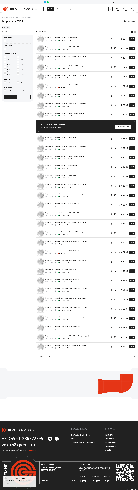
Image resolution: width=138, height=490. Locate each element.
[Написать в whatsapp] (48, 2)
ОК (8, 484)
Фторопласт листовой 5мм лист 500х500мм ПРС (61, 165)
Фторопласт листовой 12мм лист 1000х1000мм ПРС (62, 279)
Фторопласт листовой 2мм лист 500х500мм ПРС (61, 37)
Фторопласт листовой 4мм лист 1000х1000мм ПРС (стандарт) (66, 104)
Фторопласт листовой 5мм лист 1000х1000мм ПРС (62, 175)
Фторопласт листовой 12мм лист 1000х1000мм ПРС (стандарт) (67, 288)
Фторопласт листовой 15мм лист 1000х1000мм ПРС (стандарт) (67, 307)
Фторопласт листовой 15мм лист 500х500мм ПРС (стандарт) (66, 317)
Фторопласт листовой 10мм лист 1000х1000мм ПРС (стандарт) (67, 241)
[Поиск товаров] (110, 9)
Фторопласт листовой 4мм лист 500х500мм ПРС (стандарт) (65, 113)
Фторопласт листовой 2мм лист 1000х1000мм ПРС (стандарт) (66, 56)
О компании (110, 429)
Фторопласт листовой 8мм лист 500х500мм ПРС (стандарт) (65, 232)
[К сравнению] (111, 39)
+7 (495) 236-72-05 (35, 2)
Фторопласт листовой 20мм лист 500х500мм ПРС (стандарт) (66, 345)
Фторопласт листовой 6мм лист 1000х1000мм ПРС (62, 213)
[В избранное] (115, 39)
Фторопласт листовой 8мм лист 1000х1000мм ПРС (62, 203)
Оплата (74, 439)
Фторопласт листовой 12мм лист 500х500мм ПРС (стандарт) (66, 298)
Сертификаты (110, 446)
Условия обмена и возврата (83, 442)
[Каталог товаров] (48, 9)
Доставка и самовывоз (81, 435)
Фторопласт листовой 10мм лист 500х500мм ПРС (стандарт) (66, 260)
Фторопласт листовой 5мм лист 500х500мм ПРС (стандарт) (65, 156)
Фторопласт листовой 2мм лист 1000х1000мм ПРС (62, 47)
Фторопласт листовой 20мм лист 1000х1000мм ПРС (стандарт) (67, 336)
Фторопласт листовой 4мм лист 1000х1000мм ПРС (62, 137)
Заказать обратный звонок (14, 450)
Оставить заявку (123, 126)
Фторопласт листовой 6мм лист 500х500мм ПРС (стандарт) (65, 194)
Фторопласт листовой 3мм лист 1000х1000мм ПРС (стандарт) (66, 75)
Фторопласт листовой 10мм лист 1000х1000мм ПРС (62, 251)
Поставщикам (110, 442)
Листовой (5, 27)
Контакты (109, 435)
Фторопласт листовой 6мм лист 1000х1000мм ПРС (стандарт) (66, 184)
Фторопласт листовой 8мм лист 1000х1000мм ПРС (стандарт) (66, 222)
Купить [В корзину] (132, 39)
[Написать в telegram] (45, 2)
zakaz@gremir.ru (18, 444)
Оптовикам (109, 439)
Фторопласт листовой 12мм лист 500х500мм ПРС (62, 270)
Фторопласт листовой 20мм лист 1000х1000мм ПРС (62, 326)
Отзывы (108, 450)
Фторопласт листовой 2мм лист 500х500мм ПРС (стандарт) (65, 66)
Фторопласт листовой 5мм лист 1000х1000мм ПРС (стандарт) (66, 147)
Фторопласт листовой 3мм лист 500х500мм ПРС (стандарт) (65, 85)
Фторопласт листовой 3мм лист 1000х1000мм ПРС (62, 94)
